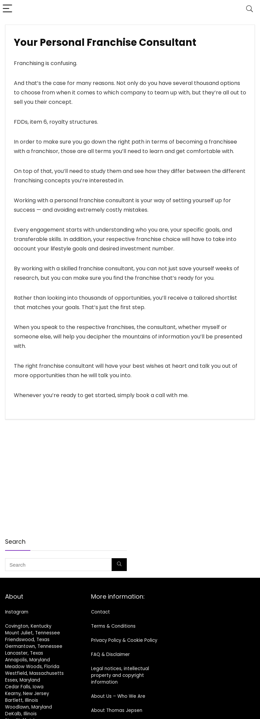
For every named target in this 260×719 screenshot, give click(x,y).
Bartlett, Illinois (21, 700)
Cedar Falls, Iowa (24, 687)
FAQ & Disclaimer (110, 654)
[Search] (249, 9)
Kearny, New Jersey (27, 693)
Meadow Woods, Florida (32, 666)
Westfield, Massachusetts (34, 673)
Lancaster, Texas (24, 653)
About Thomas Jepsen (116, 710)
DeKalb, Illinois (21, 714)
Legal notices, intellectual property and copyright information (120, 675)
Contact (100, 612)
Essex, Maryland (22, 680)
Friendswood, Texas (27, 639)
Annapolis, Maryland (27, 660)
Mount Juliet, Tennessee (32, 633)
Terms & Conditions (113, 626)
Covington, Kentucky (28, 626)
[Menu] (8, 9)
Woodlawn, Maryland (28, 707)
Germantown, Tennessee (33, 646)
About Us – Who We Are (118, 696)
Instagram (16, 612)
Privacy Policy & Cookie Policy (124, 640)
